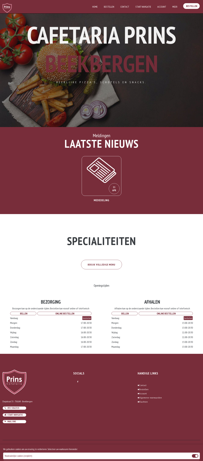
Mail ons (10, 421)
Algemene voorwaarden (150, 397)
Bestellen (109, 6)
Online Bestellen (64, 313)
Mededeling (101, 200)
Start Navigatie (143, 6)
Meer (174, 6)
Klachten (143, 401)
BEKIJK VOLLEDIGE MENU (101, 264)
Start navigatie (13, 414)
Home (95, 6)
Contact (124, 6)
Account (161, 6)
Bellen (23, 313)
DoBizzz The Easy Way (68, 446)
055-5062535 (11, 408)
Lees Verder (101, 207)
